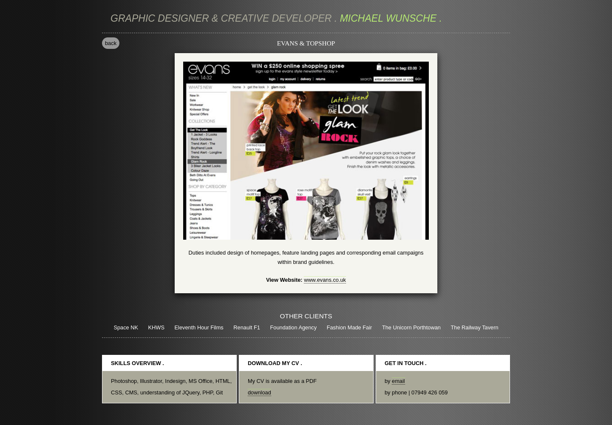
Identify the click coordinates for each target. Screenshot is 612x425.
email (398, 381)
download (259, 392)
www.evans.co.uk (325, 280)
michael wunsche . (276, 18)
